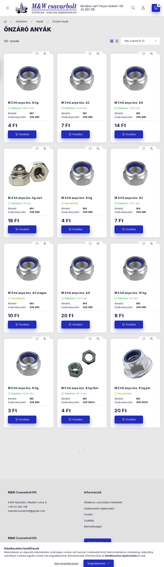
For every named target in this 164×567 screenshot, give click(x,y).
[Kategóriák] (7, 8)
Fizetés (88, 514)
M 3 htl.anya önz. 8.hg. (23, 102)
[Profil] (143, 8)
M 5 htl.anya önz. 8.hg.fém (79, 388)
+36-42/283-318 (22, 554)
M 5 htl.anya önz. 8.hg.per (133, 388)
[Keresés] (133, 8)
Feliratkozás (95, 542)
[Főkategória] (5, 21)
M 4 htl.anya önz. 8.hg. (77, 197)
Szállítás (89, 520)
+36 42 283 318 (17, 506)
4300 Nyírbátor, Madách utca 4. (27, 502)
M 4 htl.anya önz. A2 (129, 197)
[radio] (116, 41)
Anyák (39, 21)
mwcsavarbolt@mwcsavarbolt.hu (33, 559)
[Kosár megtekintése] (156, 8)
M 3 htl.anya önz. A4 (129, 102)
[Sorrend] (140, 41)
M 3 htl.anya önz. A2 (75, 102)
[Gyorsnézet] (45, 53)
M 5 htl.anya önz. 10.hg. (131, 292)
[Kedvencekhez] (37, 53)
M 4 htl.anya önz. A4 (75, 292)
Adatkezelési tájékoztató (99, 508)
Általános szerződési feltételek (103, 502)
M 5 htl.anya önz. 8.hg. (23, 388)
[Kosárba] (22, 134)
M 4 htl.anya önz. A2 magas (27, 292)
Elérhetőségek (93, 526)
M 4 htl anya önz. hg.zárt (25, 197)
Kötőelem (21, 21)
